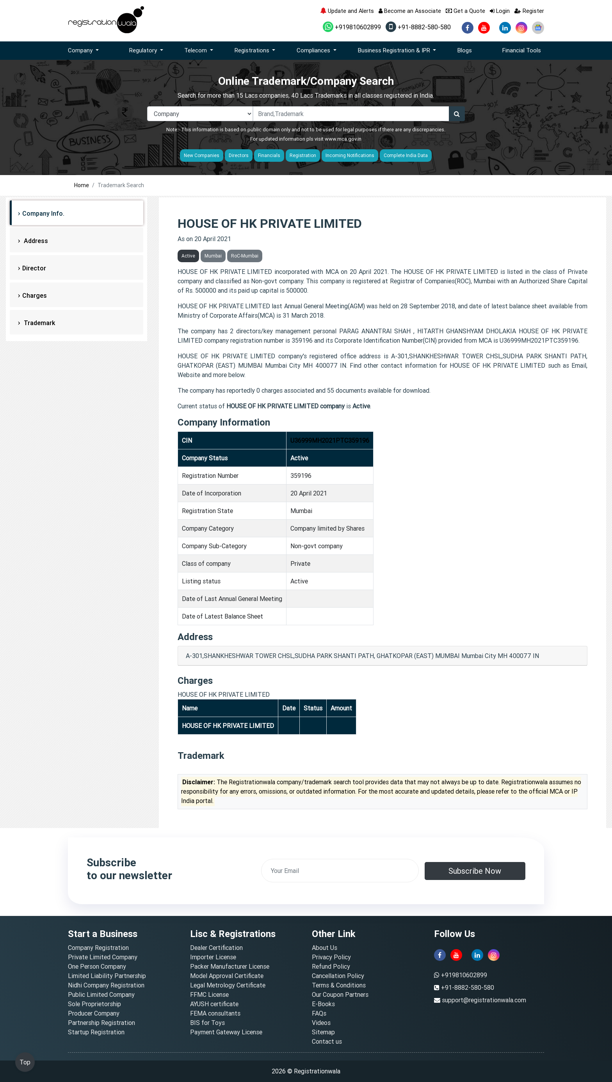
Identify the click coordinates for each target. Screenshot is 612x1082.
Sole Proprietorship (94, 1004)
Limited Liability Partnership (107, 976)
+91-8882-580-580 (418, 27)
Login (500, 10)
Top (25, 1062)
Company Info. (43, 213)
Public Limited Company (101, 994)
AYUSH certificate (214, 1004)
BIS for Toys (207, 1023)
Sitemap (323, 1032)
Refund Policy (331, 966)
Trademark (38, 323)
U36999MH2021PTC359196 (329, 440)
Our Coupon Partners (340, 994)
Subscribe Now (474, 871)
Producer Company (93, 1013)
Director (34, 268)
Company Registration (98, 947)
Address (35, 241)
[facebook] (467, 28)
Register (529, 10)
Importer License (213, 957)
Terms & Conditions (339, 985)
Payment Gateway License (226, 1032)
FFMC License (209, 994)
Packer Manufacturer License (229, 966)
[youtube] (484, 28)
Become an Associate (410, 10)
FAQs (319, 1013)
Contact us (327, 1041)
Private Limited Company (102, 957)
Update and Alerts (347, 10)
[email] (340, 870)
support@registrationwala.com (484, 1000)
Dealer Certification (216, 947)
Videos (321, 1023)
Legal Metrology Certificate (227, 985)
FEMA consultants (215, 1013)
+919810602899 (352, 27)
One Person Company (97, 966)
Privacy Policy (331, 957)
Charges (34, 295)
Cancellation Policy (338, 976)
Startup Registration (96, 1032)
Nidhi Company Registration (106, 985)
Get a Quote (465, 10)
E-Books (323, 1004)
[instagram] (521, 28)
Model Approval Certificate (226, 976)
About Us (324, 947)
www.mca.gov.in (343, 139)
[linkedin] (505, 28)
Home (81, 185)
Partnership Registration (101, 1023)
